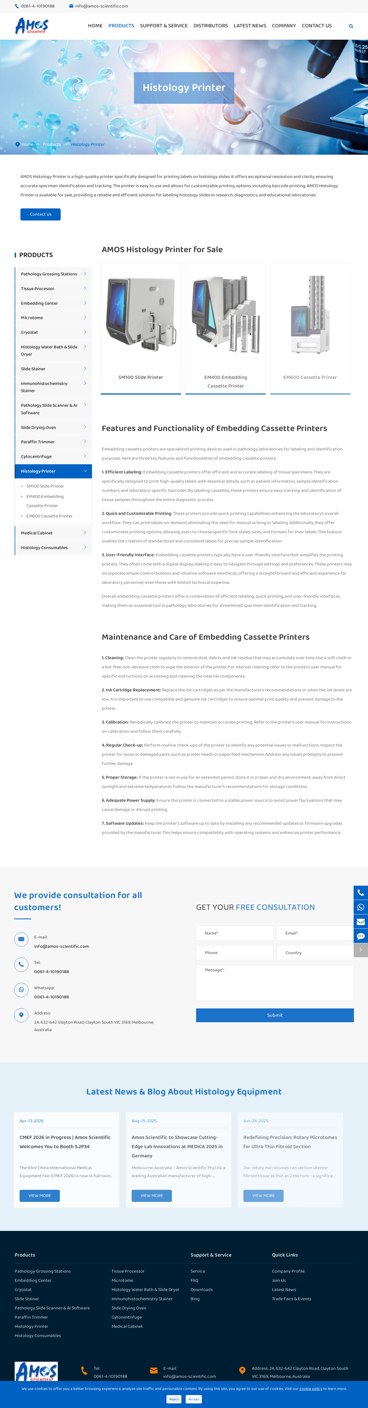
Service (198, 1271)
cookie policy (311, 1389)
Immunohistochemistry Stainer (142, 1299)
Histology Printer (87, 144)
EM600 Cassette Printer (49, 516)
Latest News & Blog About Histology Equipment (184, 1094)
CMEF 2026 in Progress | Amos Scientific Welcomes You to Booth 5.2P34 (61, 1142)
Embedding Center (39, 303)
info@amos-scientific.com (101, 6)
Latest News (250, 26)
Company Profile (288, 1271)
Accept (194, 1399)
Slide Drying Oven (38, 427)
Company (284, 26)
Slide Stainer (33, 369)
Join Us (279, 1280)
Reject (174, 1399)
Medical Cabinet (37, 533)
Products (121, 26)
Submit (278, 1015)
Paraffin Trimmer (38, 442)
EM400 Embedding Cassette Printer (45, 501)
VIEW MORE (35, 1195)
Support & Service (164, 26)
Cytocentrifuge (36, 456)
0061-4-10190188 (38, 6)
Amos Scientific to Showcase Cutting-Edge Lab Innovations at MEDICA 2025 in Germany (173, 1146)
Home (95, 26)
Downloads (202, 1289)
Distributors (210, 26)
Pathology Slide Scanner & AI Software (52, 1308)
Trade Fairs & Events (291, 1299)
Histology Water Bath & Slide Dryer (145, 1289)
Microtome (32, 317)
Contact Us (317, 26)
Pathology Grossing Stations (49, 274)
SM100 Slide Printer (45, 486)
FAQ (194, 1280)
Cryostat (29, 332)
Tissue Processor (37, 288)
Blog (195, 1299)
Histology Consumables (44, 547)
